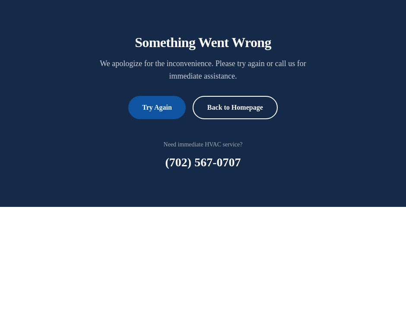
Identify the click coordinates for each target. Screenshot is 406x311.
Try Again (157, 107)
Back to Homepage (235, 107)
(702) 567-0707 (203, 162)
